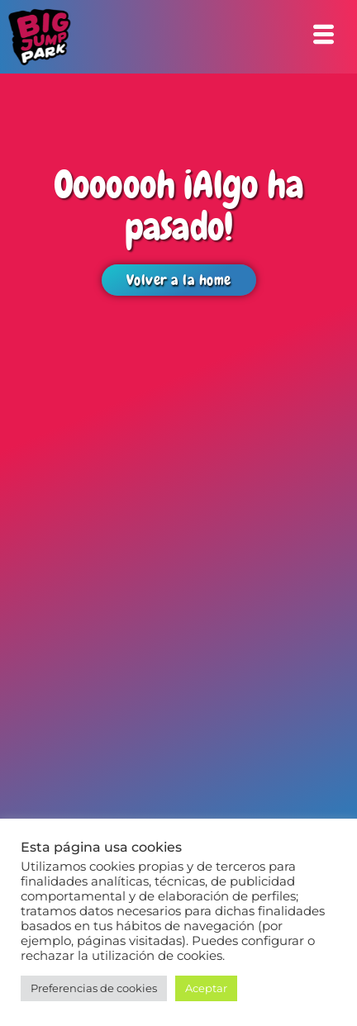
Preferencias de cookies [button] (94, 988)
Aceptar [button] (206, 988)
